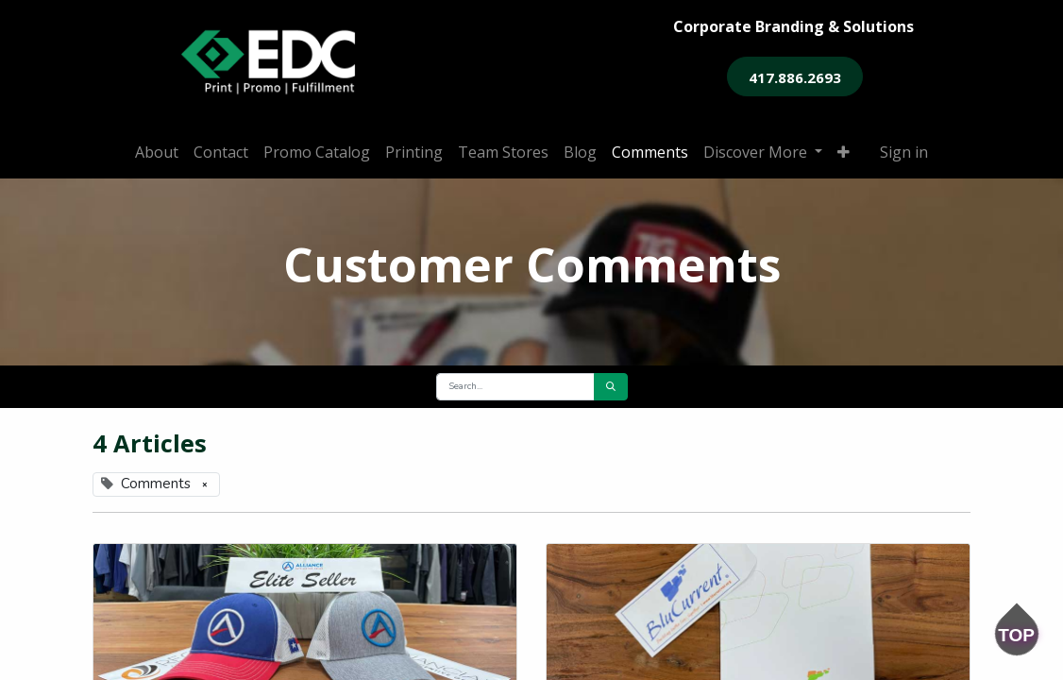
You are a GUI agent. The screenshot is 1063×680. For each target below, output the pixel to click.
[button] (843, 152)
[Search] (611, 386)
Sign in (904, 152)
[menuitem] (156, 152)
